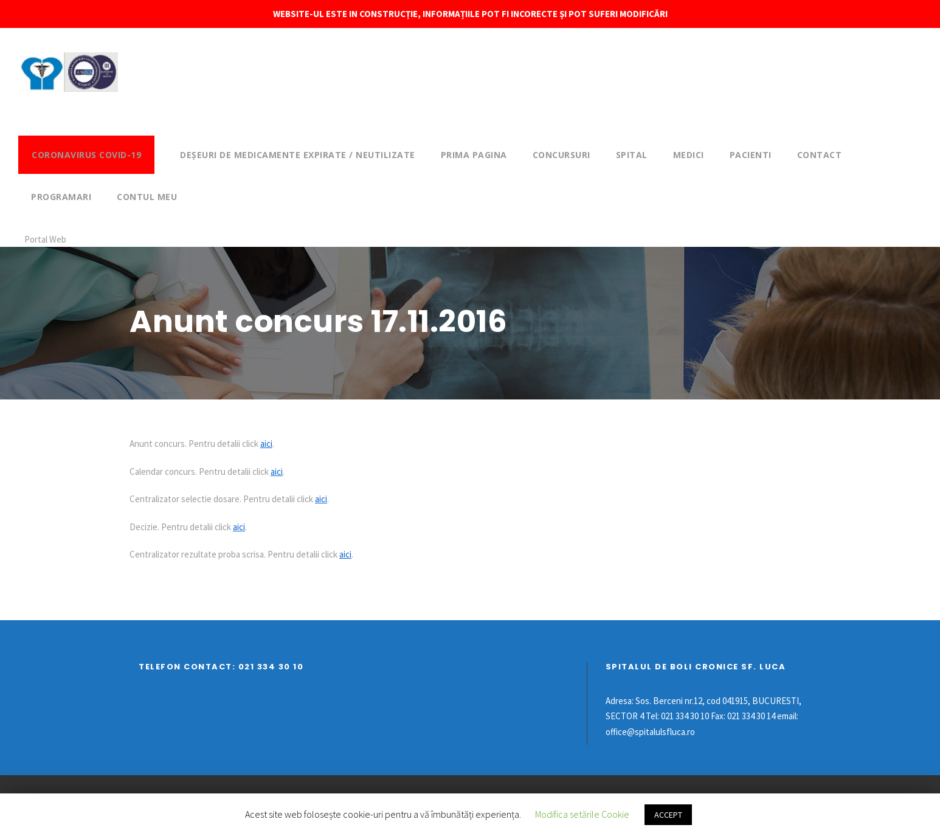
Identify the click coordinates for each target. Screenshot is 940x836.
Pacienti (751, 155)
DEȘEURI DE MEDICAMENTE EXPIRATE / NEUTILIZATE (297, 155)
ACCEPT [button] (668, 814)
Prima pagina (474, 155)
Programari (61, 196)
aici (266, 443)
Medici (688, 155)
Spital (632, 155)
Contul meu (147, 196)
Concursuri (561, 155)
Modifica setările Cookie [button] (582, 814)
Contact (819, 155)
